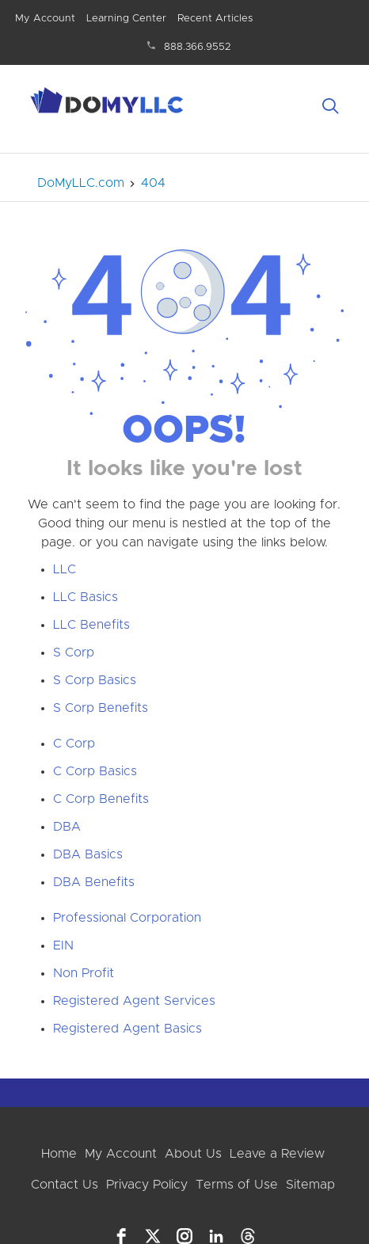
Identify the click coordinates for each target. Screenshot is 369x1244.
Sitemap (310, 1184)
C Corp (74, 743)
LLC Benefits (91, 624)
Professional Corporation (127, 917)
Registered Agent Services (134, 1001)
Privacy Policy (147, 1184)
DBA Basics (88, 854)
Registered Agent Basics (127, 1028)
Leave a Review (277, 1153)
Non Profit (83, 973)
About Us (193, 1153)
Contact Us (64, 1184)
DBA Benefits (94, 882)
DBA (67, 826)
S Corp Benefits (100, 708)
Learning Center (126, 18)
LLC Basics (85, 597)
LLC (64, 569)
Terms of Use (237, 1184)
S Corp (73, 652)
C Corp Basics (95, 771)
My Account (45, 18)
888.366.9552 (197, 47)
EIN (63, 945)
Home (59, 1153)
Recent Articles (215, 18)
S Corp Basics (94, 680)
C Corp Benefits (101, 799)
